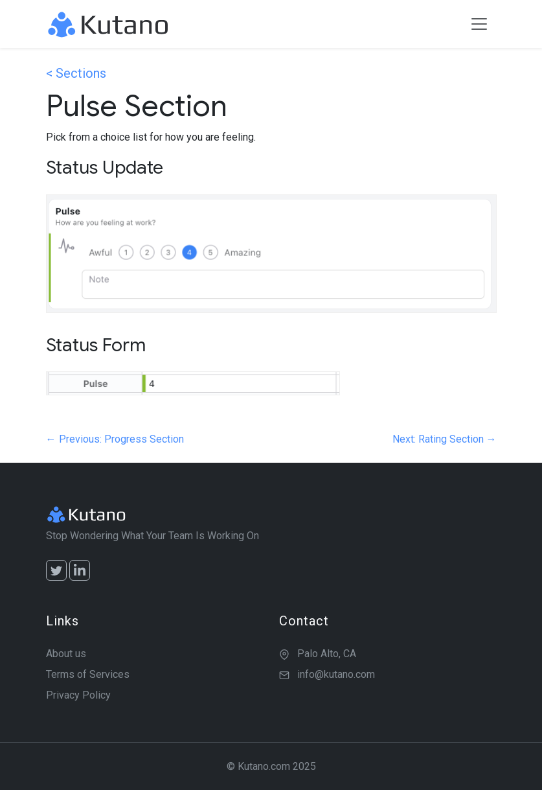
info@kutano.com (336, 674)
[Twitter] (56, 570)
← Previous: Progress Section (115, 439)
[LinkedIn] (79, 570)
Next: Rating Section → (444, 439)
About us (66, 653)
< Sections (76, 73)
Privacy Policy (78, 695)
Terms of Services (88, 674)
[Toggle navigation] (479, 24)
